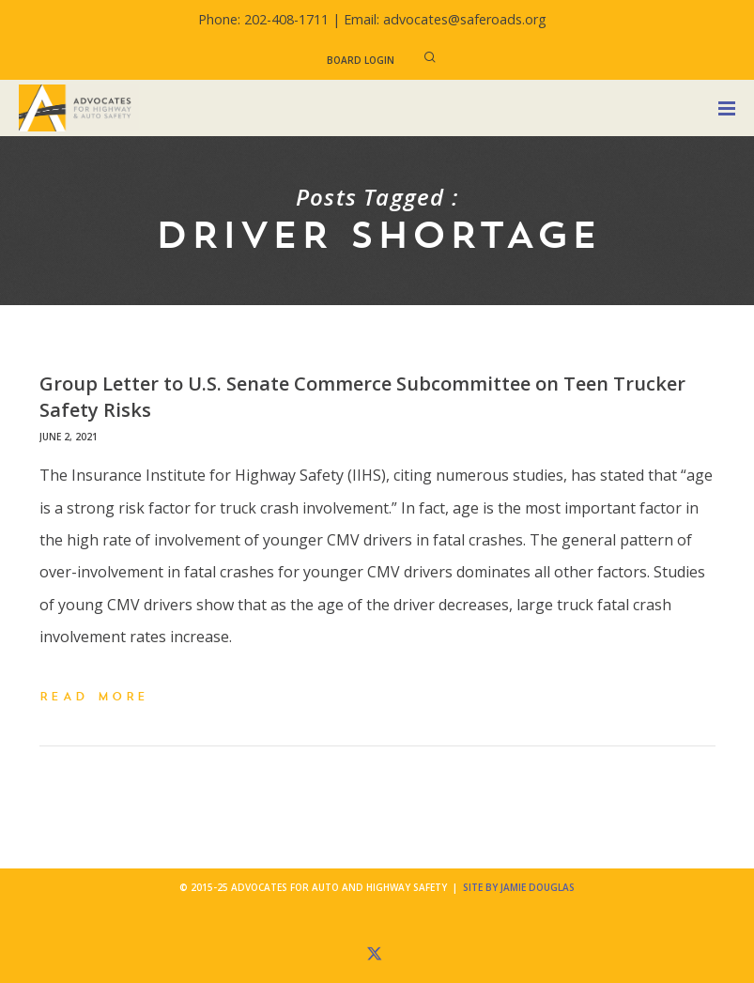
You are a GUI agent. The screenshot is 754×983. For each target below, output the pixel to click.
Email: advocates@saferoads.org (445, 19)
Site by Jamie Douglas (519, 887)
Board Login (360, 60)
